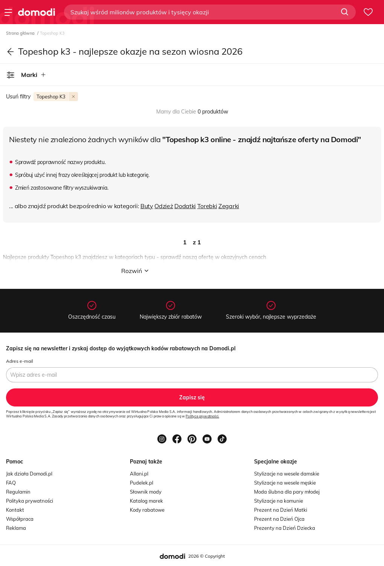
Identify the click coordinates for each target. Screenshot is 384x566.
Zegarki (228, 206)
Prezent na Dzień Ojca (279, 519)
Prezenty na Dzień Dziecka (284, 528)
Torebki (207, 206)
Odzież (163, 206)
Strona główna (21, 33)
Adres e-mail (19, 361)
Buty (146, 206)
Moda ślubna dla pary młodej (287, 492)
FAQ (11, 483)
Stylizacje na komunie (278, 501)
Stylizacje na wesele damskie (286, 474)
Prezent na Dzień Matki (280, 510)
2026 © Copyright (206, 556)
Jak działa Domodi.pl (29, 474)
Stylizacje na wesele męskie (285, 483)
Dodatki (185, 206)
